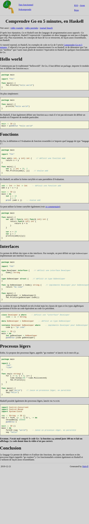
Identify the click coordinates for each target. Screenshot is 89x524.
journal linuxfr (46, 28)
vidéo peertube (31, 28)
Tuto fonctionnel (25, 5)
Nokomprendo (24, 9)
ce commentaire (52, 221)
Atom (82, 5)
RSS (76, 5)
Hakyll (85, 511)
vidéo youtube (17, 28)
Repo (76, 10)
